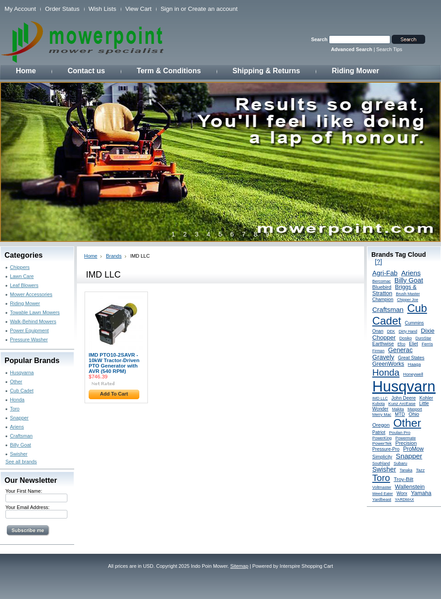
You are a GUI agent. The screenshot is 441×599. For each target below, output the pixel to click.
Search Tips (389, 49)
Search (319, 39)
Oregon (380, 425)
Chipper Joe (407, 299)
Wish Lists (102, 8)
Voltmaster (381, 487)
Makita (398, 409)
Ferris (427, 343)
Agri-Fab (385, 273)
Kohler (426, 398)
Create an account (212, 8)
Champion (383, 299)
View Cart (138, 8)
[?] (378, 261)
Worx (402, 493)
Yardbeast (381, 499)
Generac (400, 350)
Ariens (17, 426)
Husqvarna (22, 372)
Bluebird (381, 287)
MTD (400, 414)
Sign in (170, 8)
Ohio (413, 414)
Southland (381, 463)
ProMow (413, 449)
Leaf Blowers (24, 285)
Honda (17, 399)
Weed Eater (382, 493)
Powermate (405, 438)
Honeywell (413, 374)
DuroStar (424, 338)
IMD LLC (380, 398)
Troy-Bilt (403, 479)
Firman (378, 351)
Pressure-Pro (385, 449)
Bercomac (381, 281)
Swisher (19, 454)
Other (16, 381)
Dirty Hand (407, 331)
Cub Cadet (21, 390)
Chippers (20, 267)
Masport (415, 409)
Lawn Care (22, 276)
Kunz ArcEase (402, 403)
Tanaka (406, 470)
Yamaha (421, 493)
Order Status (62, 8)
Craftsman (21, 436)
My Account (20, 8)
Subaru (400, 463)
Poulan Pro (399, 432)
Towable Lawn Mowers (35, 312)
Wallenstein (410, 486)
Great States (411, 357)
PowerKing (382, 438)
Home (90, 256)
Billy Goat (20, 445)
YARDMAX (404, 499)
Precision (406, 443)
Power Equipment (29, 330)
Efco (401, 344)
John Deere (403, 398)
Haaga (414, 364)
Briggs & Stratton (394, 290)
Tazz (420, 470)
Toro (14, 408)
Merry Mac (381, 414)
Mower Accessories (31, 294)
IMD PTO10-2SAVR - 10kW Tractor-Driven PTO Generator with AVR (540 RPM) (114, 363)
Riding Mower (25, 303)
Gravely (383, 357)
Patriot (378, 432)
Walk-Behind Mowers (33, 321)
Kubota (378, 403)
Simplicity (382, 456)
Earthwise (383, 343)
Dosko (405, 337)
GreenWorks (388, 364)
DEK (391, 331)
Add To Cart (114, 393)
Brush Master (408, 294)
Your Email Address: (27, 507)
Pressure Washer (29, 339)
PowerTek (382, 443)
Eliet (413, 343)
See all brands (21, 461)
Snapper (19, 417)
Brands (114, 256)
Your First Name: (23, 491)
